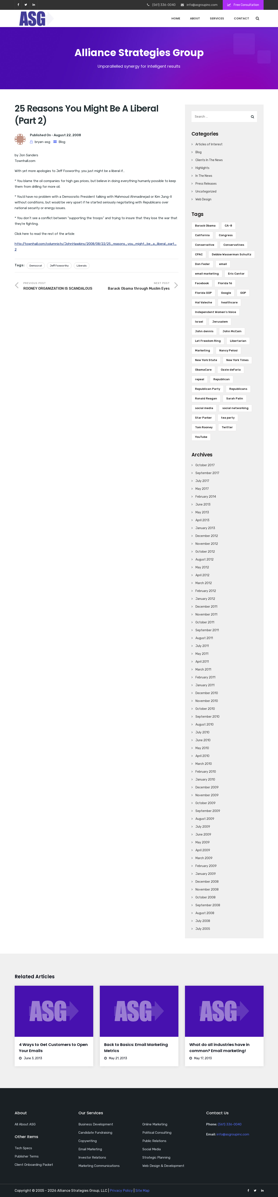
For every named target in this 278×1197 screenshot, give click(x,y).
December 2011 (206, 607)
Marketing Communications (99, 1166)
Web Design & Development (163, 1166)
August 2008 (204, 913)
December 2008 (207, 882)
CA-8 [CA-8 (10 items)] (228, 225)
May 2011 (201, 654)
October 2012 (205, 552)
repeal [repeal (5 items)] (199, 379)
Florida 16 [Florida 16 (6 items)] (225, 283)
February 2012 (205, 591)
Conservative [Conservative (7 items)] (204, 244)
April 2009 (202, 850)
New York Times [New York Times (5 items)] (237, 360)
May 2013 (202, 512)
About (195, 18)
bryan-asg (42, 142)
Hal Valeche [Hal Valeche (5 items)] (203, 302)
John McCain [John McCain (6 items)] (232, 331)
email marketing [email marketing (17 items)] (207, 273)
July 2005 (202, 929)
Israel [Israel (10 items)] (199, 321)
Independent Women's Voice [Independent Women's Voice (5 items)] (215, 312)
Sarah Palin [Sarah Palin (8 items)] (234, 398)
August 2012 (204, 559)
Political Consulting (156, 1133)
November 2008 (207, 889)
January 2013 (205, 528)
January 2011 (204, 685)
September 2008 (207, 905)
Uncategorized (205, 191)
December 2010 (206, 693)
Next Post (133, 286)
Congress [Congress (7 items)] (226, 235)
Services (217, 18)
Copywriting (87, 1141)
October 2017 (205, 465)
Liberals (82, 265)
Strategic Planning (156, 1157)
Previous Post (60, 286)
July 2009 (202, 827)
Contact (241, 18)
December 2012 (206, 536)
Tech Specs (23, 1148)
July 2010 (202, 732)
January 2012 (205, 599)
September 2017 (207, 473)
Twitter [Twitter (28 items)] (227, 427)
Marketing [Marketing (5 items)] (202, 350)
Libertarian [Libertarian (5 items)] (238, 340)
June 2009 (203, 834)
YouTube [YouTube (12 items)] (201, 437)
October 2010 (205, 709)
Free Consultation (243, 5)
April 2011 (202, 662)
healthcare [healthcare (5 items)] (229, 302)
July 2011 (202, 646)
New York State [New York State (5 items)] (206, 360)
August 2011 (204, 638)
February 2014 (205, 497)
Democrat (35, 265)
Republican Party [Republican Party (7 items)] (207, 388)
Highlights (202, 168)
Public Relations (154, 1141)
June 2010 (203, 740)
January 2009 (205, 874)
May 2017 (202, 489)
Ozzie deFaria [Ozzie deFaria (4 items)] (231, 369)
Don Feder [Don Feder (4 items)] (202, 264)
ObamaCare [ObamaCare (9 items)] (203, 369)
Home (175, 18)
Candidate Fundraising (95, 1133)
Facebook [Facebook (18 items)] (202, 283)
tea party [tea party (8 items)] (228, 417)
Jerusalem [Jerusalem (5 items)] (220, 321)
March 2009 (203, 858)
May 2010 (202, 748)
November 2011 (206, 614)
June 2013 (203, 504)
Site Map (142, 1190)
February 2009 (206, 866)
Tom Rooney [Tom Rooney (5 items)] (203, 427)
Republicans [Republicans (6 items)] (238, 388)
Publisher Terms (27, 1156)
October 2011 (204, 622)
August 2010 (204, 724)
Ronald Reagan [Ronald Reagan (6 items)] (206, 398)
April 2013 (202, 520)
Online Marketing (154, 1124)
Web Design (203, 199)
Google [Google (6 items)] (226, 292)
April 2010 (202, 756)
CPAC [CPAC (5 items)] (199, 254)
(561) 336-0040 (230, 1124)
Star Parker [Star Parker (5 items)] (203, 417)
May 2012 (202, 567)
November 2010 (206, 701)
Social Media (151, 1149)
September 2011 (207, 630)
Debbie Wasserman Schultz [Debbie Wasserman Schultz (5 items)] (231, 254)
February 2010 (205, 772)
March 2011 (203, 669)
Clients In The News (209, 160)
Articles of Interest (209, 144)
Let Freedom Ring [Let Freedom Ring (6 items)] (208, 340)
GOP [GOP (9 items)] (243, 292)
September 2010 (207, 717)
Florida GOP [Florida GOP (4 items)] (203, 292)
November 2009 (207, 795)
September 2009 (207, 811)
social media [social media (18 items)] (204, 408)
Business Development (95, 1124)
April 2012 (202, 575)
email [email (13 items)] (223, 264)
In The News (203, 176)
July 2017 (202, 481)
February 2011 (205, 677)
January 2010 (205, 779)
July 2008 (202, 921)
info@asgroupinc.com (233, 1134)
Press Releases (206, 184)
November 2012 (206, 544)
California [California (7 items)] (202, 235)
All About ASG (25, 1124)
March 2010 (203, 764)
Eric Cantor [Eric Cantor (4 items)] (236, 273)
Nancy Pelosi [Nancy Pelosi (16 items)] (228, 350)
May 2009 (202, 842)
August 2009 (204, 819)
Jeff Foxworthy (59, 265)
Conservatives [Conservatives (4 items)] (233, 244)
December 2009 (207, 787)
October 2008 (205, 897)
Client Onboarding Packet (34, 1165)
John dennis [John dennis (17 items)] (204, 331)
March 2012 (203, 583)
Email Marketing (90, 1149)
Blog (62, 142)
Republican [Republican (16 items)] (221, 379)
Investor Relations (92, 1157)
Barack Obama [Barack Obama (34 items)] (205, 225)
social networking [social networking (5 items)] (235, 408)
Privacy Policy (121, 1190)
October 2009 (205, 803)
